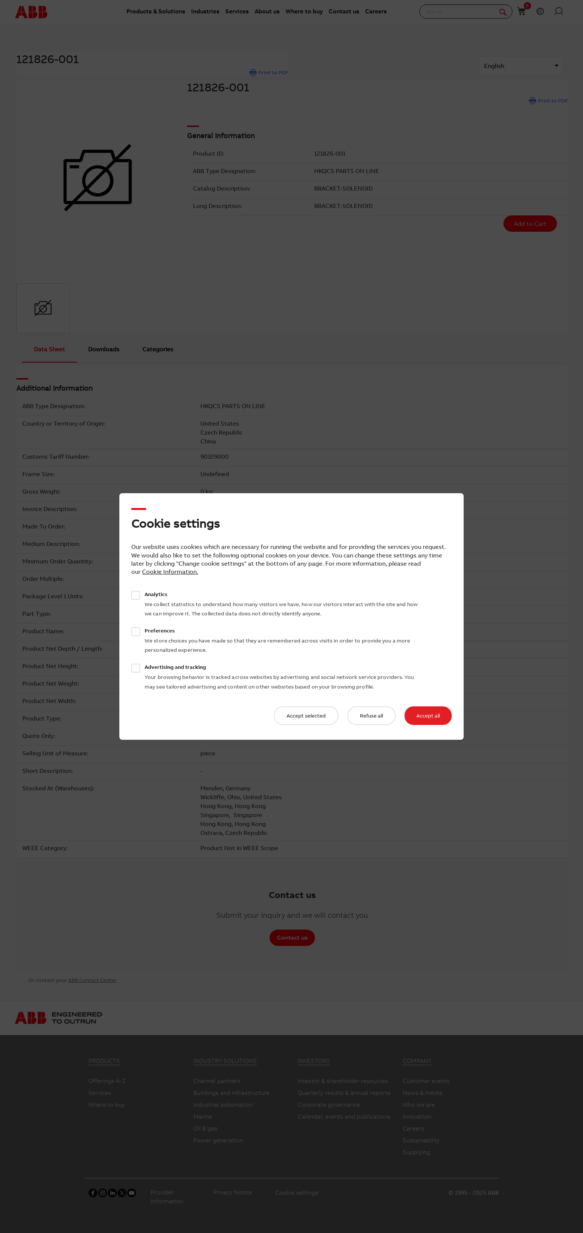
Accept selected (306, 715)
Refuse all (371, 715)
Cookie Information (169, 571)
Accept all (428, 715)
